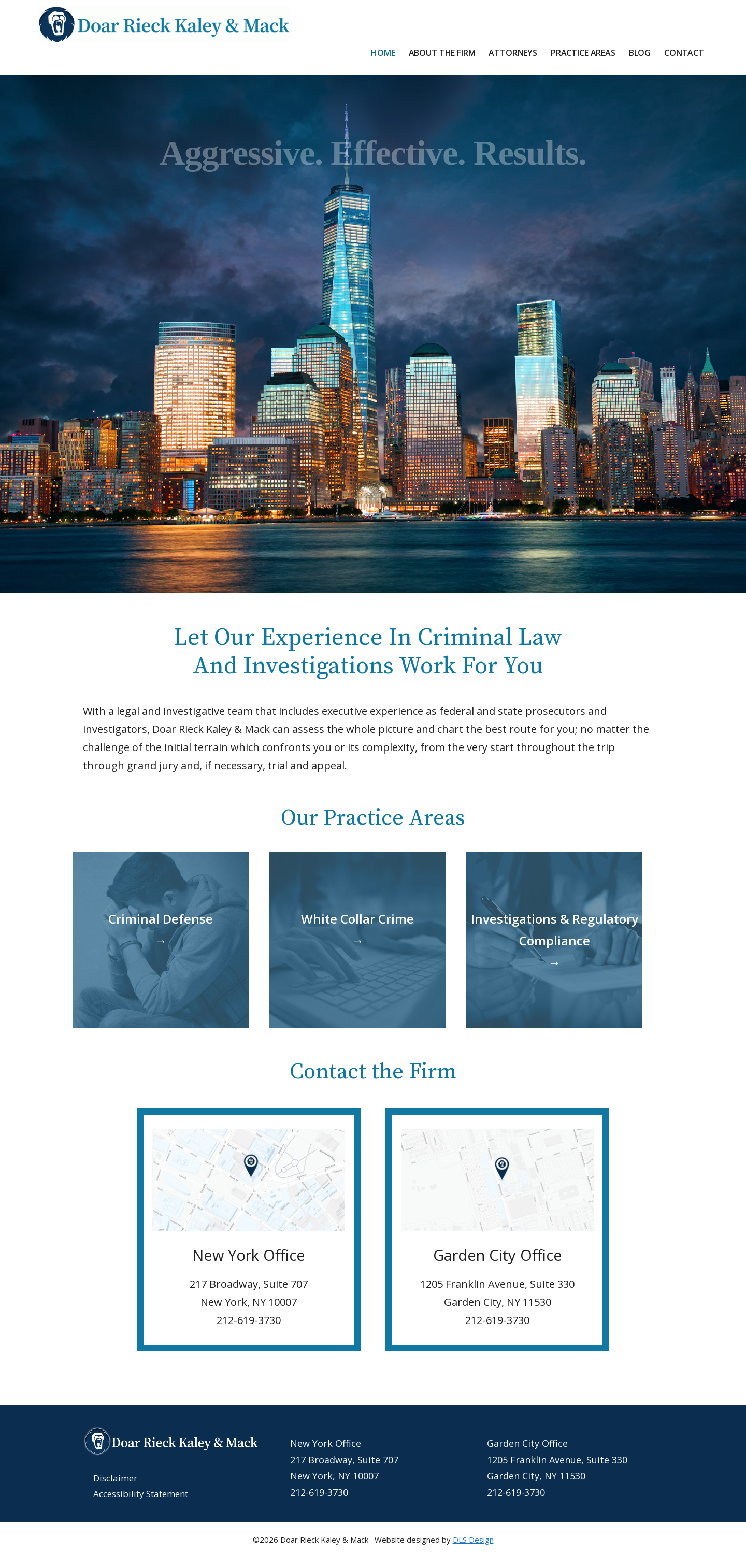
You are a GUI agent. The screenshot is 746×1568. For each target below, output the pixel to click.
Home (383, 53)
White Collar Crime (357, 929)
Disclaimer (115, 1478)
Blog (640, 53)
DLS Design (473, 1539)
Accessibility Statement (140, 1494)
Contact (684, 53)
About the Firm (442, 53)
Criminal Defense (160, 929)
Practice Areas (583, 53)
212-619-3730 (319, 1492)
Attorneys (513, 53)
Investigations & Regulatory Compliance (554, 940)
